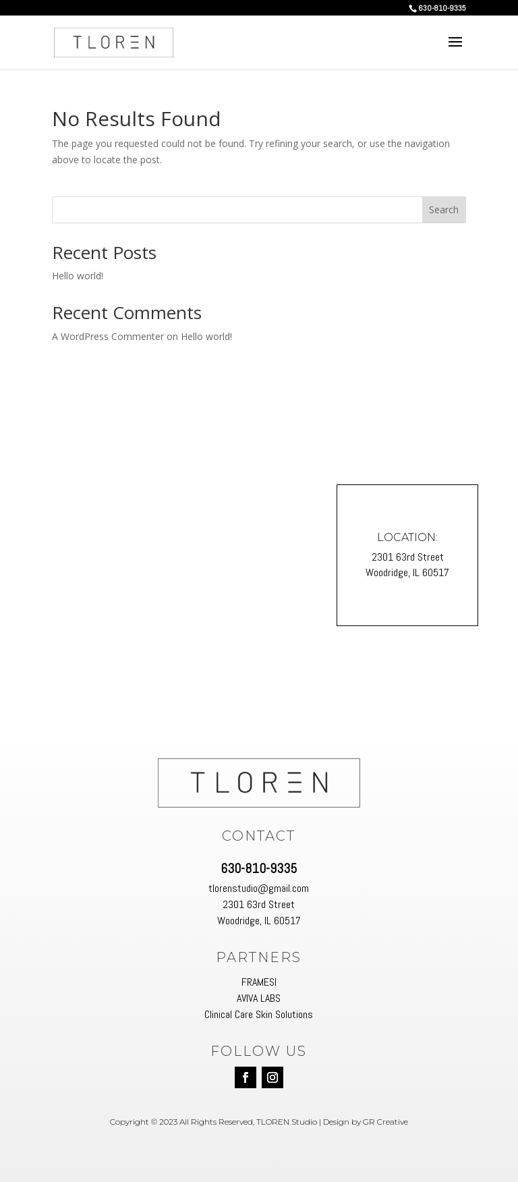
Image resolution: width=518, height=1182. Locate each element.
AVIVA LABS (259, 998)
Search (444, 209)
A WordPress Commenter (108, 336)
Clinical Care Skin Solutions (258, 1014)
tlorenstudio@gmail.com (258, 888)
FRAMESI (259, 982)
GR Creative (385, 1122)
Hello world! (77, 275)
